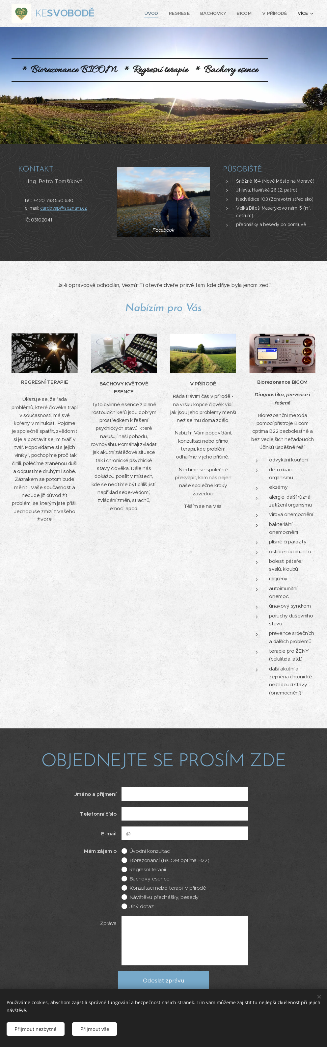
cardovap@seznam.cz (63, 208)
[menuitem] (132, 13)
